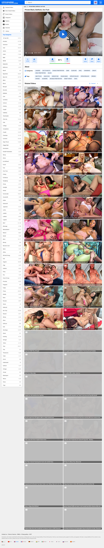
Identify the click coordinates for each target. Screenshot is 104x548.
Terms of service (12, 534)
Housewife (12, 197)
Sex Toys (12, 310)
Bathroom (12, 67)
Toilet (12, 356)
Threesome (12, 353)
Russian (12, 301)
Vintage (12, 369)
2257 (30, 534)
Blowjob (12, 86)
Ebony (12, 155)
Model (12, 236)
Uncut (12, 359)
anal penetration (40, 73)
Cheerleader (12, 116)
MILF (12, 223)
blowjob (73, 70)
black (49, 73)
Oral (12, 258)
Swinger (12, 340)
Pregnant (12, 284)
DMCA (18, 534)
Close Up (12, 119)
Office (12, 252)
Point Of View (12, 278)
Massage (12, 226)
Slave (12, 320)
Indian (12, 200)
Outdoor (12, 268)
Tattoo (12, 343)
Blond (12, 83)
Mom (12, 239)
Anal (12, 48)
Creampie (12, 135)
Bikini (12, 80)
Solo (12, 327)
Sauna (12, 304)
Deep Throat (12, 142)
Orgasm (12, 262)
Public (12, 288)
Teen (12, 346)
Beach (12, 70)
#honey (37, 78)
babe (67, 70)
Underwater (12, 362)
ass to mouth (46, 70)
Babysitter (12, 64)
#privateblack (85, 76)
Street (12, 333)
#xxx (75, 78)
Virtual (12, 372)
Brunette (12, 90)
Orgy (12, 265)
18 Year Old (12, 38)
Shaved (12, 314)
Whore (12, 378)
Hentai (12, 190)
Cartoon (12, 103)
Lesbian (12, 216)
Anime (12, 51)
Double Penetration (12, 151)
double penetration (58, 70)
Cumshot (12, 138)
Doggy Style (12, 145)
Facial (12, 164)
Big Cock (12, 77)
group (94, 70)
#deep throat (68, 78)
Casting (12, 106)
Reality (12, 294)
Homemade (12, 194)
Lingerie (12, 220)
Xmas (12, 382)
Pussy (12, 291)
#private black (74, 76)
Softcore (12, 323)
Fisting (12, 174)
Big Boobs (12, 74)
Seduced (12, 307)
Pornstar (12, 281)
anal (80, 70)
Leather (12, 213)
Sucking (12, 336)
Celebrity (12, 112)
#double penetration (56, 78)
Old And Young (12, 255)
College (12, 125)
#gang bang (64, 76)
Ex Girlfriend (12, 161)
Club (12, 122)
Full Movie (12, 177)
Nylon (12, 249)
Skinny (12, 317)
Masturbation (12, 229)
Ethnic (12, 158)
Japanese (12, 207)
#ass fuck (46, 76)
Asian (12, 54)
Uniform (12, 365)
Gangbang (12, 181)
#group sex (55, 76)
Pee (12, 275)
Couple (12, 132)
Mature (12, 233)
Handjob (12, 187)
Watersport (12, 375)
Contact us (4, 534)
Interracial (12, 203)
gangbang (87, 70)
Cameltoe (12, 99)
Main (25, 6)
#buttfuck (38, 76)
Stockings (12, 330)
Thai (12, 349)
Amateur (12, 41)
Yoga (12, 385)
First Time (12, 171)
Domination (12, 148)
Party (12, 271)
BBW (12, 57)
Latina (12, 210)
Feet (12, 168)
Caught (12, 109)
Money (12, 242)
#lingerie (44, 78)
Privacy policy (25, 534)
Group (12, 184)
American (12, 44)
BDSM (12, 61)
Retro (12, 297)
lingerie (37, 70)
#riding (94, 76)
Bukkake (12, 93)
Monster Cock (12, 246)
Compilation (12, 129)
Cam (12, 96)
